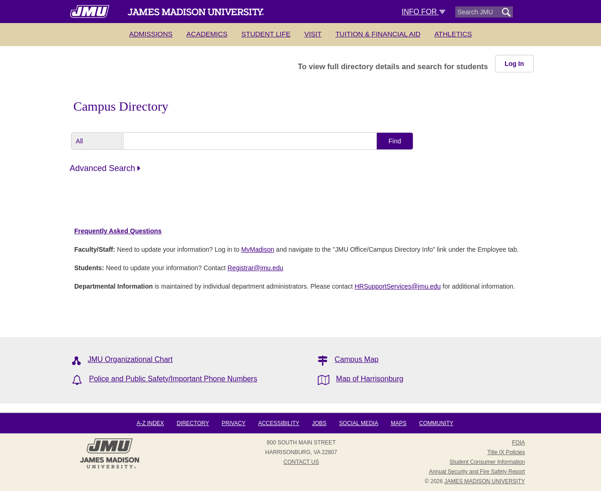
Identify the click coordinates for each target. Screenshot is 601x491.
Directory (193, 423)
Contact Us (301, 462)
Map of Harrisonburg (370, 379)
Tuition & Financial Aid (377, 34)
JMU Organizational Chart (130, 359)
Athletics (453, 34)
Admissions (151, 34)
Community (436, 423)
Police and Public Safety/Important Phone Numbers (173, 379)
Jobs (319, 423)
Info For (424, 12)
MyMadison (257, 249)
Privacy (234, 423)
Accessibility (278, 423)
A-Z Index (150, 423)
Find (394, 141)
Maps (398, 423)
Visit (313, 34)
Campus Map (357, 359)
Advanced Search (105, 168)
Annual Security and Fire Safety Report (477, 471)
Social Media (358, 423)
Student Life (265, 34)
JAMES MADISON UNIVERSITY (484, 481)
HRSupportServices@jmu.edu (398, 286)
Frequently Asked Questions (117, 231)
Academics (206, 34)
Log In (514, 63)
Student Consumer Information (487, 462)
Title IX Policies (506, 452)
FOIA (518, 442)
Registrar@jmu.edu (255, 268)
